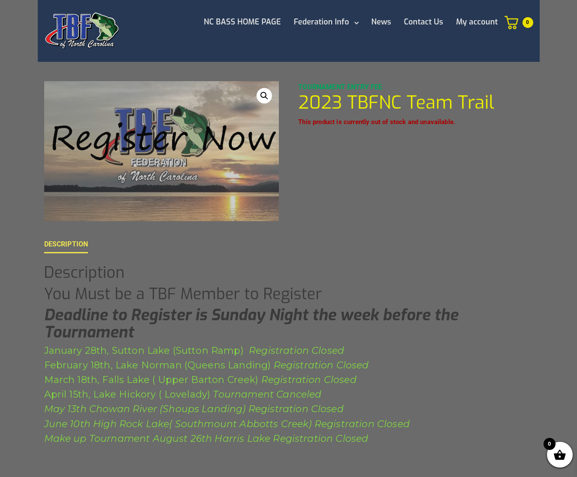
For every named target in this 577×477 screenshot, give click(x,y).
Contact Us (423, 22)
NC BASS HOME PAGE (242, 22)
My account (477, 22)
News (381, 22)
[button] (264, 95)
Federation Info (321, 22)
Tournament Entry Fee (340, 87)
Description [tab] (66, 244)
